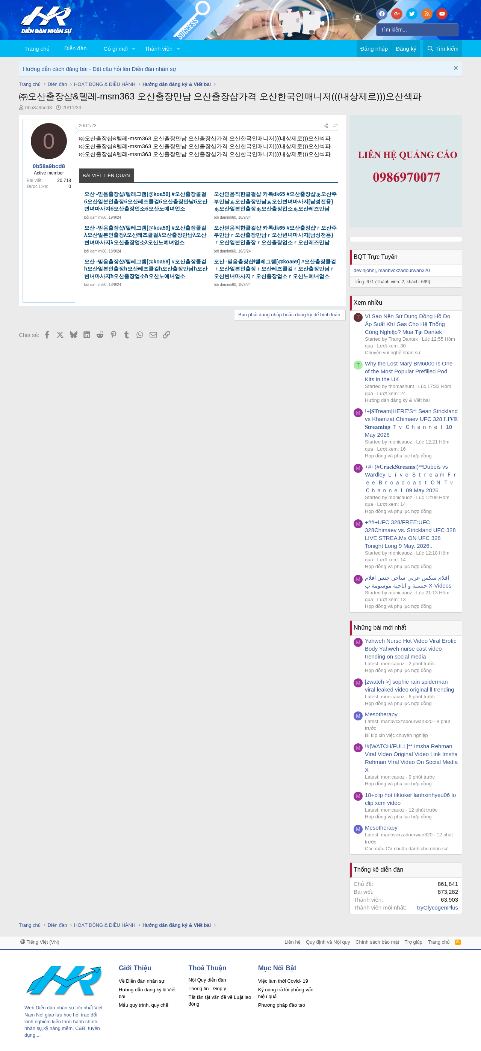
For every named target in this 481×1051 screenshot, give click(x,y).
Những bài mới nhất (380, 627)
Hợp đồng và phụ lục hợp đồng (398, 456)
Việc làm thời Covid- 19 (283, 981)
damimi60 (98, 217)
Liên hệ (292, 942)
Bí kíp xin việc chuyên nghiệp (396, 735)
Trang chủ (37, 48)
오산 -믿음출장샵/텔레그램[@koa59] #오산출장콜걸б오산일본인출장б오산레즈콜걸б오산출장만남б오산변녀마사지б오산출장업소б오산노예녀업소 (146, 201)
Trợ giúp (413, 942)
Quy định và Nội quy (328, 942)
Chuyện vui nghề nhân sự (392, 352)
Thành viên (158, 48)
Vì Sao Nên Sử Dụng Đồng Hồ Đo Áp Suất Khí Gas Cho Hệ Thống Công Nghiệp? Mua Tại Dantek (407, 324)
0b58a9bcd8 (38, 107)
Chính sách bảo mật (377, 942)
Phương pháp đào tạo (281, 1005)
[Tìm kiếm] (417, 29)
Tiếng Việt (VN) (39, 942)
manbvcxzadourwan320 (404, 270)
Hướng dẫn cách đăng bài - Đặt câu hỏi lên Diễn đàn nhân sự (99, 69)
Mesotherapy (381, 714)
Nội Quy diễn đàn (207, 980)
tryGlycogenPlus (437, 907)
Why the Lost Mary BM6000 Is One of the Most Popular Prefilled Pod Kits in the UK (408, 371)
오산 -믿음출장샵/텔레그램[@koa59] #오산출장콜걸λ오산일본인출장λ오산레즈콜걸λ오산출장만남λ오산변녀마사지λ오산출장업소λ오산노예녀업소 (145, 235)
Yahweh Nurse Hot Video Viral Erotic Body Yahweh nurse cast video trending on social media (410, 649)
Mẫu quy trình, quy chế (143, 1005)
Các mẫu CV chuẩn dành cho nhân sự (406, 848)
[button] (134, 48)
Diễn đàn (75, 48)
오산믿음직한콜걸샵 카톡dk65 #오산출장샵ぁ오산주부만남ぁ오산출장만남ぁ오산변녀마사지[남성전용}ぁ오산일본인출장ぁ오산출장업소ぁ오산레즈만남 (275, 201)
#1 (335, 125)
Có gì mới (116, 48)
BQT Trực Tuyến (376, 257)
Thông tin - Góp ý (207, 988)
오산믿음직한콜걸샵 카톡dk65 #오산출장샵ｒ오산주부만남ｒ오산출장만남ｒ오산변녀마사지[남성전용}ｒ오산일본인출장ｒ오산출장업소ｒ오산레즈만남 (275, 235)
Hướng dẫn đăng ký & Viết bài (397, 400)
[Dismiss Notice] (455, 69)
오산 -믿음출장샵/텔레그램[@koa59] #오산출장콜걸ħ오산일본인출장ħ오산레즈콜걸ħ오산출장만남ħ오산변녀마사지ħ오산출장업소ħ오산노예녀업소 (145, 269)
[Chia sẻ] (326, 126)
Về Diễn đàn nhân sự (142, 981)
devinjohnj (365, 270)
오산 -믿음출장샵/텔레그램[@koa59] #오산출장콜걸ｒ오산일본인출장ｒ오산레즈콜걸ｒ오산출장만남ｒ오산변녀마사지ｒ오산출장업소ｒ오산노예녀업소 (275, 269)
